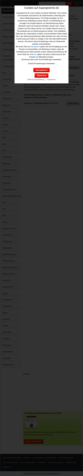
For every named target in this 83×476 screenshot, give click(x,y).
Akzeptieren (35, 47)
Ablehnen (33, 54)
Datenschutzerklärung (35, 79)
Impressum (51, 79)
